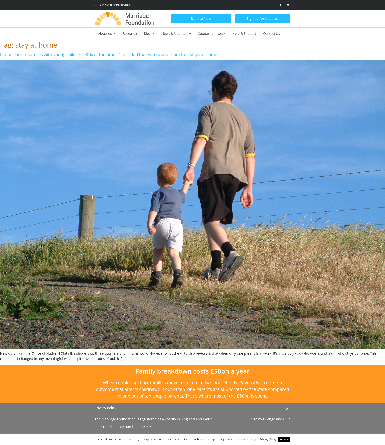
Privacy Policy (105, 407)
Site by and (270, 419)
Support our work (211, 33)
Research (130, 33)
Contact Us (271, 33)
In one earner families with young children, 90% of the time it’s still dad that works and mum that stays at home (108, 54)
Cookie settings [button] (247, 439)
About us (107, 33)
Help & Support (244, 33)
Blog (149, 33)
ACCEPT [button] (284, 439)
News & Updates (176, 33)
